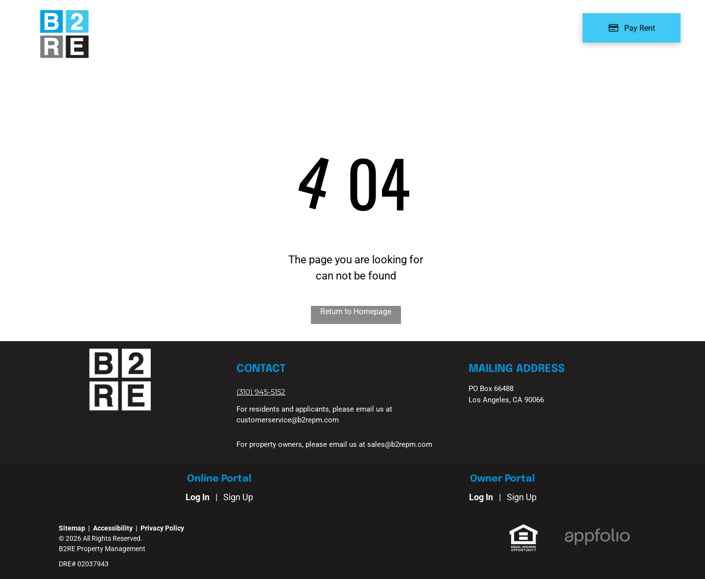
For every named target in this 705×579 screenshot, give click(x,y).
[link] (260, 391)
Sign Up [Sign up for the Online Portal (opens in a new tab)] (238, 497)
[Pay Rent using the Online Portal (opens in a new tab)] (632, 28)
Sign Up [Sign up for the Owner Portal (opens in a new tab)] (522, 497)
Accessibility (113, 528)
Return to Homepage (355, 311)
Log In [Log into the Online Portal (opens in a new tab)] (198, 497)
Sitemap (72, 528)
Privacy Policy (162, 528)
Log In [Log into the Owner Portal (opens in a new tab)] (481, 497)
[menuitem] (167, 25)
